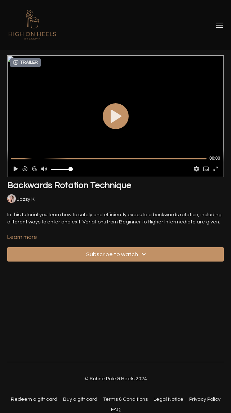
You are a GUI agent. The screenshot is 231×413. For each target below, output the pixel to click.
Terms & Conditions (125, 399)
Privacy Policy (205, 399)
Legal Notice (168, 399)
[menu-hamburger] (219, 25)
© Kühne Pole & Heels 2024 (115, 378)
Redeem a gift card (34, 399)
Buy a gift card (80, 399)
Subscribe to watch (117, 254)
